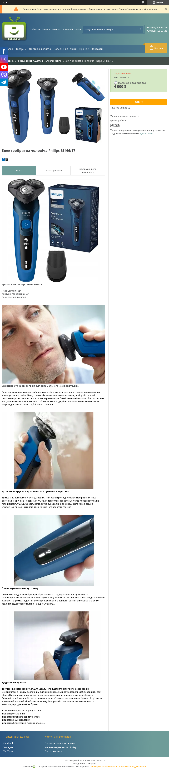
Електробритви (54, 60)
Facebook (8, 743)
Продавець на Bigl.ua (84, 763)
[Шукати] (140, 29)
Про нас (84, 49)
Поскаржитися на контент (104, 766)
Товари (20, 49)
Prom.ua (101, 760)
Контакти (97, 49)
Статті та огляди (53, 751)
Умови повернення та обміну (60, 747)
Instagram (8, 747)
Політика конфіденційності (132, 766)
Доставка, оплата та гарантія (60, 743)
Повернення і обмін (65, 49)
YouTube (8, 751)
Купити (139, 101)
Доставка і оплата (40, 49)
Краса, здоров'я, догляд (30, 60)
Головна (8, 49)
